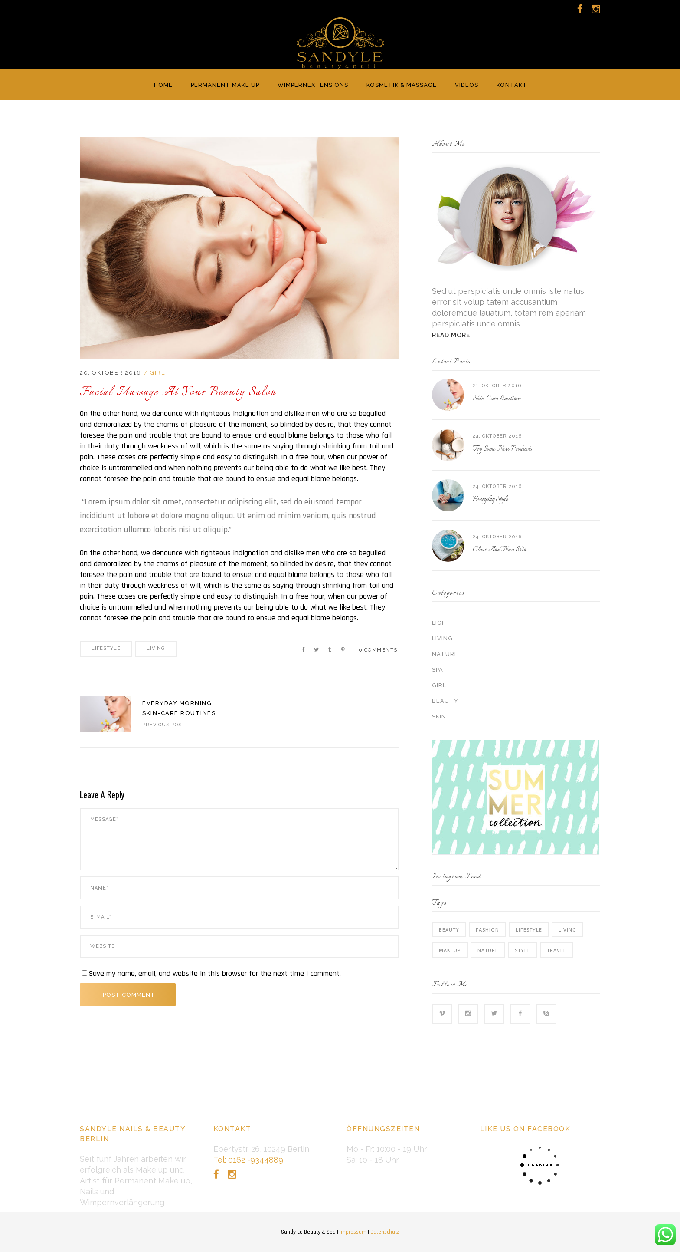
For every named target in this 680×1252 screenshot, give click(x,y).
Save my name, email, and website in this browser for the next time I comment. (214, 974)
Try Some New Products (502, 449)
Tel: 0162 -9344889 (248, 1159)
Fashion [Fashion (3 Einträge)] (487, 929)
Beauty (445, 701)
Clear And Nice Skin (499, 549)
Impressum (353, 1232)
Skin (439, 716)
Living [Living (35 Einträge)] (567, 929)
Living (156, 648)
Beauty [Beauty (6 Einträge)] (449, 929)
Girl (157, 372)
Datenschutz (384, 1232)
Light (441, 622)
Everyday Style (490, 499)
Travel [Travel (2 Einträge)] (556, 950)
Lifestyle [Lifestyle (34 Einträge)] (529, 929)
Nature (445, 654)
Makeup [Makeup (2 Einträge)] (450, 950)
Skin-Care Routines (496, 398)
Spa (437, 669)
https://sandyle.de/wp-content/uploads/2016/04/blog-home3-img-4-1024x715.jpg (105, 714)
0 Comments (378, 650)
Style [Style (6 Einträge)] (522, 950)
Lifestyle (106, 648)
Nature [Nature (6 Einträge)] (487, 950)
